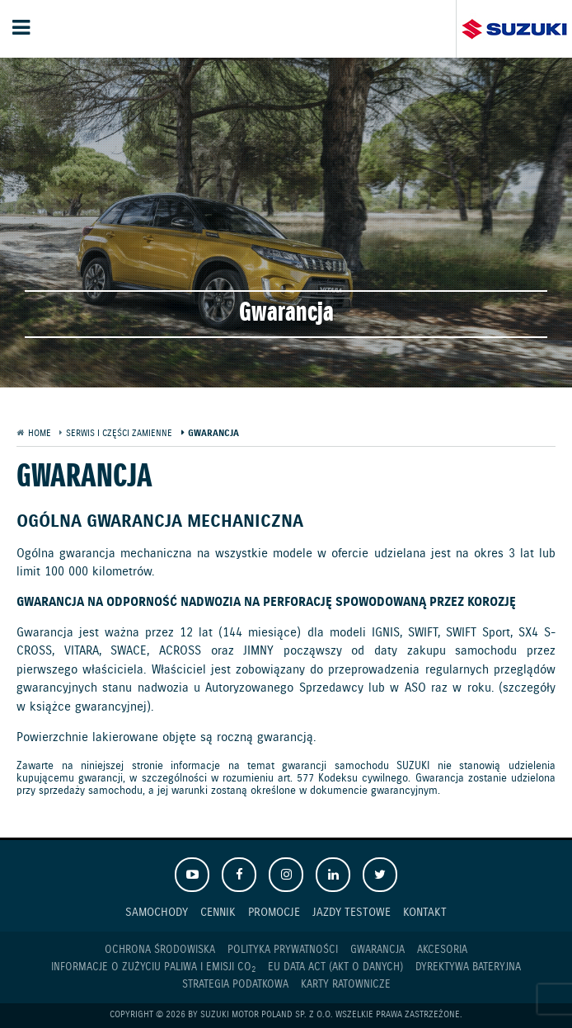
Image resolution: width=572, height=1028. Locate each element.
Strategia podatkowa (235, 985)
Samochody (156, 912)
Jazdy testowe (351, 912)
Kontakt (425, 912)
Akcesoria (442, 950)
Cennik (218, 912)
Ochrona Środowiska (160, 950)
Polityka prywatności (282, 950)
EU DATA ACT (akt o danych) (335, 967)
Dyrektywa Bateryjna (468, 967)
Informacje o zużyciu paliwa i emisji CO (153, 967)
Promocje (274, 912)
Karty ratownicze (346, 985)
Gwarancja (377, 950)
